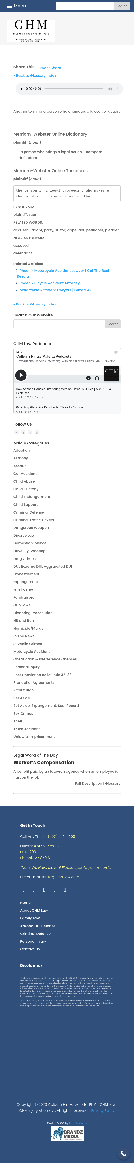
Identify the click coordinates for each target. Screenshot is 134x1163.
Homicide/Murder (29, 628)
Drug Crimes (24, 558)
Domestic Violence (30, 543)
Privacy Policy (103, 1110)
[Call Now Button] (123, 1154)
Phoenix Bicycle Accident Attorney (50, 283)
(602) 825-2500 (61, 836)
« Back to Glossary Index (34, 75)
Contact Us (30, 949)
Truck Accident (26, 728)
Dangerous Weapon (31, 527)
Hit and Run (23, 620)
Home (25, 902)
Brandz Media (78, 1123)
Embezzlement (26, 574)
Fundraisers (23, 597)
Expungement (25, 581)
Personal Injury (26, 666)
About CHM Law (34, 910)
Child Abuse (24, 481)
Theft (18, 721)
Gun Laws (21, 605)
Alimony (20, 458)
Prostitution (23, 690)
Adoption (21, 450)
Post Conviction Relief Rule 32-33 (42, 674)
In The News (23, 636)
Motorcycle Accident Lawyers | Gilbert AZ (56, 290)
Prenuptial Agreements (34, 682)
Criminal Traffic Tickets (33, 520)
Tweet (44, 67)
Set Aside (21, 697)
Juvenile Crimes (27, 643)
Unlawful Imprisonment (34, 736)
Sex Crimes (23, 713)
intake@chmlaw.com (60, 877)
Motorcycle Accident (31, 651)
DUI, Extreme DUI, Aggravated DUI (42, 566)
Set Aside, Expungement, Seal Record (46, 705)
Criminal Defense (28, 512)
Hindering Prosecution (33, 612)
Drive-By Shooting (29, 551)
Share (56, 67)
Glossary (112, 783)
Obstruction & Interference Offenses (45, 659)
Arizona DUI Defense (38, 926)
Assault (20, 465)
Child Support (25, 504)
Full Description (89, 783)
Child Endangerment (31, 496)
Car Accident (25, 473)
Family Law (23, 589)
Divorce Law (24, 535)
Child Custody (26, 489)
